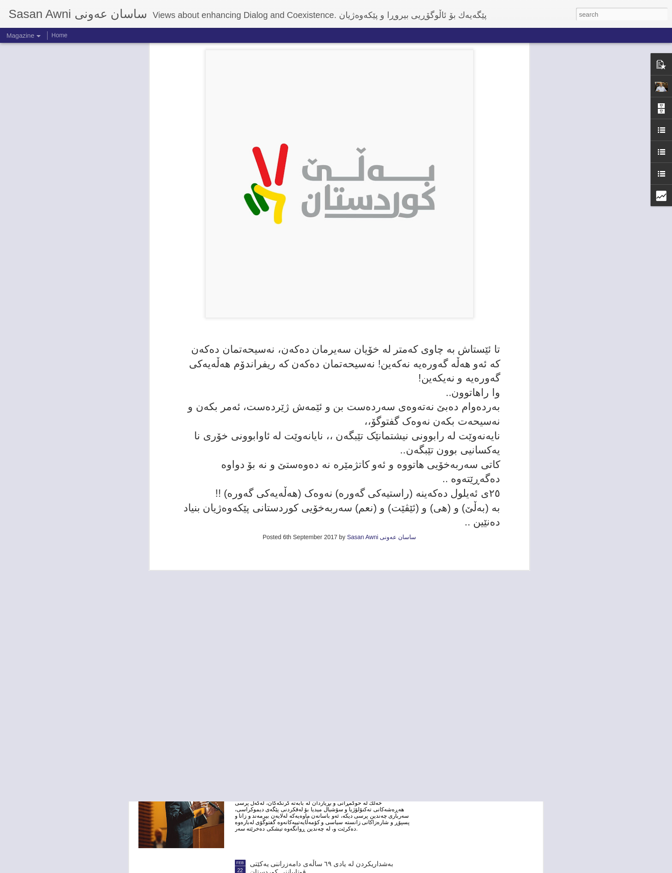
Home (59, 35)
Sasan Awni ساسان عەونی (382, 420)
